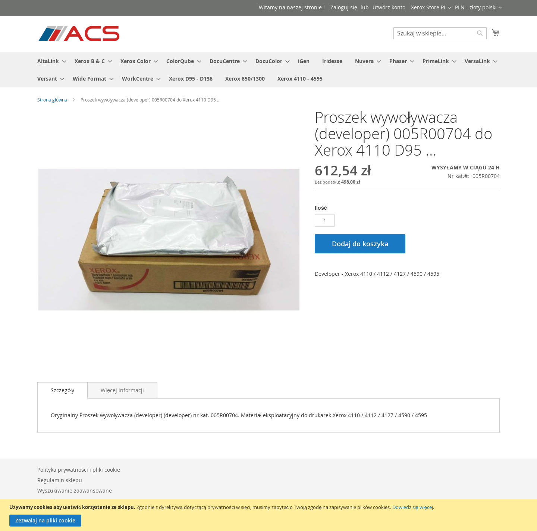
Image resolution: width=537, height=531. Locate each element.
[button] (478, 8)
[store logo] (79, 33)
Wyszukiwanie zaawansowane (74, 490)
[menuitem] (49, 61)
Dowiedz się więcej (412, 507)
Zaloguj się (343, 7)
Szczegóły (62, 390)
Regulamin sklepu (59, 480)
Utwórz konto (389, 7)
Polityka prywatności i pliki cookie (78, 469)
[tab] (62, 390)
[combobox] (440, 33)
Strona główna (52, 100)
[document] (269, 515)
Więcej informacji (122, 390)
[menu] (268, 69)
